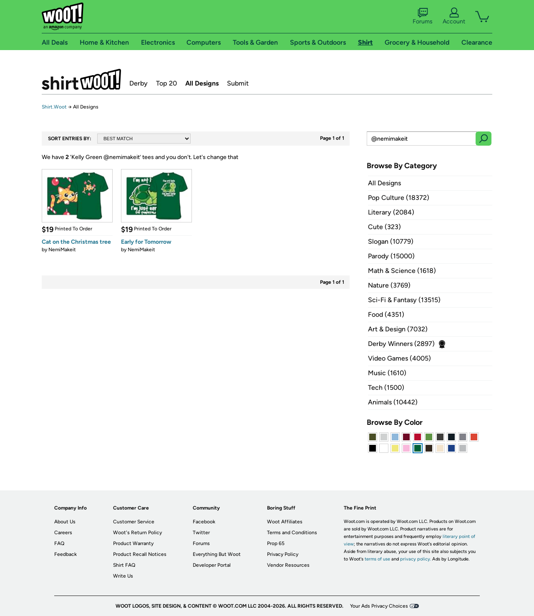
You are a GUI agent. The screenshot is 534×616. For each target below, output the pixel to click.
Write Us (123, 576)
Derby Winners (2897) (401, 344)
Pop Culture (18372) (398, 198)
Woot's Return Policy (137, 532)
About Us (65, 522)
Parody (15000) (391, 256)
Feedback (65, 554)
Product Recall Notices (139, 554)
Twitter (201, 532)
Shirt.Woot (81, 79)
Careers (63, 532)
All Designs (202, 83)
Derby (138, 83)
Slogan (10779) (390, 241)
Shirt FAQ (124, 565)
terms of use (377, 559)
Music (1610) (387, 373)
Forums (423, 16)
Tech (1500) (386, 387)
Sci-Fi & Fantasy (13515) (404, 300)
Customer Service (133, 522)
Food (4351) (386, 314)
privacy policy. (415, 559)
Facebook (204, 522)
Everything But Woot (217, 554)
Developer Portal (212, 565)
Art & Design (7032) (398, 329)
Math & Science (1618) (402, 271)
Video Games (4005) (399, 358)
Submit (238, 83)
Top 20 (166, 83)
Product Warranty (133, 543)
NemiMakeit (62, 249)
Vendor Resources (288, 565)
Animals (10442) (393, 402)
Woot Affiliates (284, 522)
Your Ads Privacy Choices (379, 606)
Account (454, 16)
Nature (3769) (389, 285)
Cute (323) (384, 227)
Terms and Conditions (292, 532)
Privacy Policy (282, 554)
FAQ (59, 543)
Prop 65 (276, 543)
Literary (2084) (391, 212)
